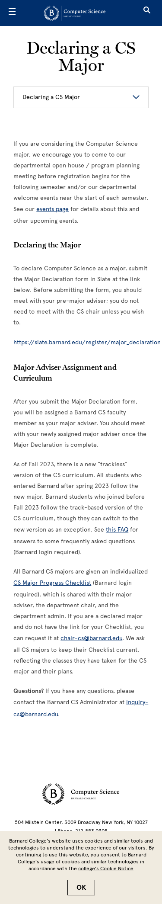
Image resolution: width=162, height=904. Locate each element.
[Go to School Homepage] (78, 13)
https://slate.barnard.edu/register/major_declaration (87, 342)
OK (81, 887)
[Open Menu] (12, 13)
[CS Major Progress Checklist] (52, 583)
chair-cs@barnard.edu (91, 638)
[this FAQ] (117, 529)
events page (52, 209)
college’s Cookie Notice (105, 869)
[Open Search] (146, 12)
